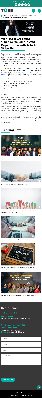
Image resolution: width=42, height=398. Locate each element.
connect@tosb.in (17, 1)
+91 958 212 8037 (7, 318)
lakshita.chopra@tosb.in (22, 318)
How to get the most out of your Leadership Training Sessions (20, 240)
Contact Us (26, 1)
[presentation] (14, 370)
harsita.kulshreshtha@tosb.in (11, 330)
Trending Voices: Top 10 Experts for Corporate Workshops (18, 295)
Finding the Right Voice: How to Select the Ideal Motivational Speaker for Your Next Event (19, 211)
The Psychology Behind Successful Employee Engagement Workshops (18, 268)
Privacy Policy (14, 395)
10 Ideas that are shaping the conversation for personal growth (20, 158)
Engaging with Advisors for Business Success (14, 184)
